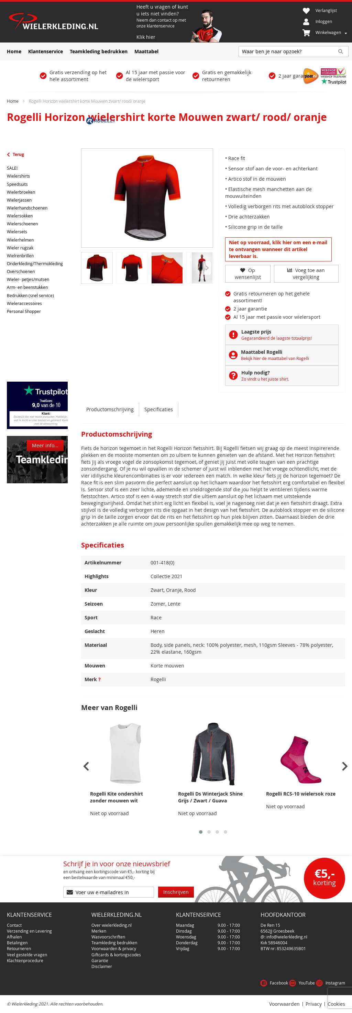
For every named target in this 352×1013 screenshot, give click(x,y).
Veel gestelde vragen (27, 954)
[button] (201, 832)
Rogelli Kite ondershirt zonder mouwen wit (116, 797)
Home (13, 101)
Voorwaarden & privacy (113, 948)
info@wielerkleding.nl (286, 936)
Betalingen (17, 942)
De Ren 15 (270, 925)
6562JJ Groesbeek (277, 931)
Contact (14, 925)
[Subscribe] (176, 892)
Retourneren (19, 948)
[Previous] (206, 268)
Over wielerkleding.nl (111, 925)
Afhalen (14, 936)
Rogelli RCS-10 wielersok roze (301, 793)
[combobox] (294, 51)
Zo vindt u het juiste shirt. (265, 379)
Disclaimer (101, 966)
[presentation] (86, 766)
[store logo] (70, 22)
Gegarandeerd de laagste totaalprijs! (276, 338)
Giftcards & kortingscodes (116, 954)
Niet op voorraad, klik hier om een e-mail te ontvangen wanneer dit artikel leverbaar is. (278, 249)
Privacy (314, 1004)
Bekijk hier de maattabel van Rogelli (275, 358)
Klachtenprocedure (25, 960)
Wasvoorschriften (108, 936)
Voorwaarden (284, 1004)
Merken (98, 931)
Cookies (336, 1004)
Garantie (99, 960)
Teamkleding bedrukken (114, 942)
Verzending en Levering (29, 931)
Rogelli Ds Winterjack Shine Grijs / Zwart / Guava (210, 797)
